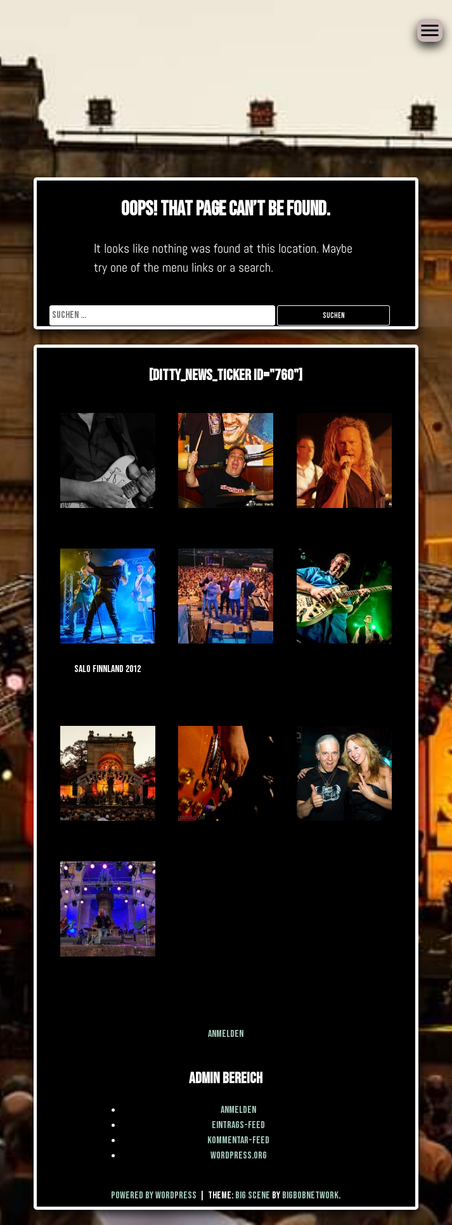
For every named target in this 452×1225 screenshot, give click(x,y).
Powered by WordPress (154, 1196)
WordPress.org (238, 1156)
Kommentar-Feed (238, 1140)
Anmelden (225, 1034)
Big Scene (252, 1196)
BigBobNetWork (310, 1196)
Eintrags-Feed (238, 1125)
